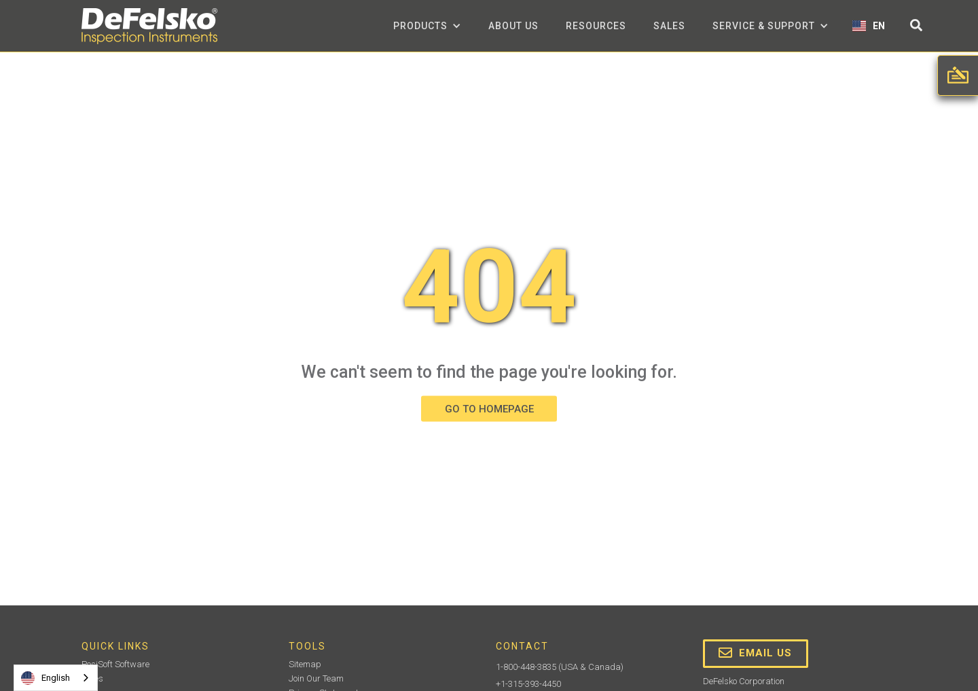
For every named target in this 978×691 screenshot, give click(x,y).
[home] (149, 26)
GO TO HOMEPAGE (489, 408)
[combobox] (56, 678)
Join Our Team (316, 678)
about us (513, 25)
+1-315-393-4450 (528, 684)
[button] (427, 25)
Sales (669, 25)
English (45, 678)
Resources (596, 25)
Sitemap (305, 664)
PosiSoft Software (115, 664)
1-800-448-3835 (526, 667)
